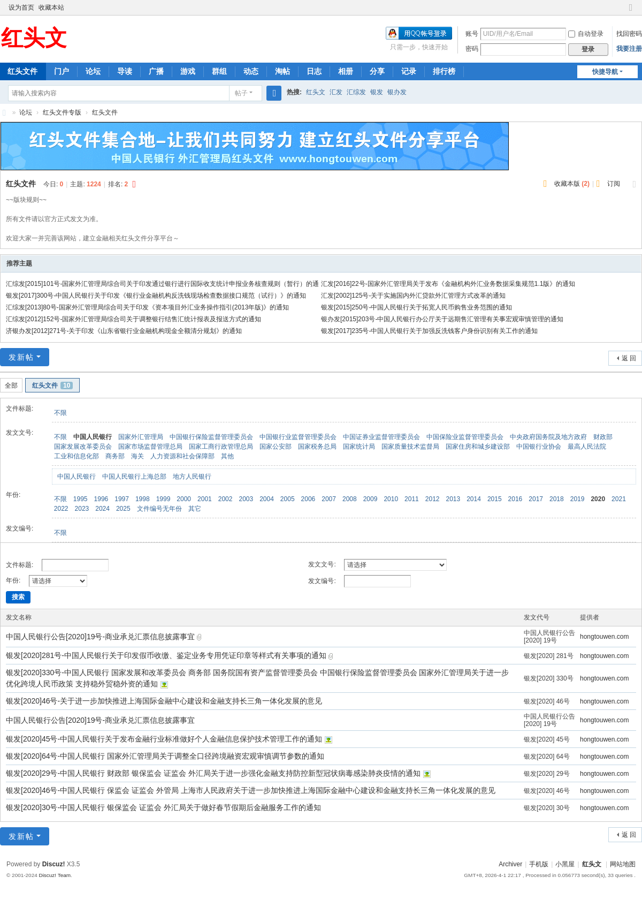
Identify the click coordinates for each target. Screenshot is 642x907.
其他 (227, 456)
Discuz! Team (55, 875)
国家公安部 (275, 446)
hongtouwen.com (604, 636)
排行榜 (444, 71)
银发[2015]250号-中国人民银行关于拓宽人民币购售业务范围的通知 (416, 307)
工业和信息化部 (76, 456)
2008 (349, 499)
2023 (82, 508)
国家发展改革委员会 (83, 446)
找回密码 (629, 33)
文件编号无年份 (159, 508)
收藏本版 (572, 183)
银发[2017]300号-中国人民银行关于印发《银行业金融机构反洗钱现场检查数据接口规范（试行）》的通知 (156, 295)
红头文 (315, 92)
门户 (61, 71)
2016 (515, 499)
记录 (408, 71)
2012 (432, 499)
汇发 (336, 92)
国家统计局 (359, 446)
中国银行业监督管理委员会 (298, 437)
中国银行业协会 (538, 446)
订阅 (613, 183)
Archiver (510, 864)
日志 (314, 71)
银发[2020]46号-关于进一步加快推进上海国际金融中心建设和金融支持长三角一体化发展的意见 (164, 701)
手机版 (538, 864)
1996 (101, 499)
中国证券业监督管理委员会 (381, 437)
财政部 (603, 437)
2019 (577, 499)
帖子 (241, 93)
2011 (411, 499)
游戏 (187, 71)
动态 (250, 71)
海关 (137, 456)
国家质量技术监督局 (410, 446)
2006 (308, 499)
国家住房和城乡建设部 (478, 446)
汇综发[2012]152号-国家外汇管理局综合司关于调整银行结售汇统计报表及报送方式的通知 (133, 319)
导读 (124, 71)
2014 (474, 499)
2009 (370, 499)
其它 (194, 508)
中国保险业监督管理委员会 (464, 437)
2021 (619, 499)
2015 (494, 499)
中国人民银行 (92, 437)
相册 (345, 71)
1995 (80, 499)
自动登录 (585, 33)
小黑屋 (565, 864)
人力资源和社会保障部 (182, 456)
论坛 (93, 71)
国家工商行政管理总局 (221, 446)
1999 (163, 499)
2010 (391, 499)
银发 (376, 92)
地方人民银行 (192, 476)
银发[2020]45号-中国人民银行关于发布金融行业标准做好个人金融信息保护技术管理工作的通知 (165, 739)
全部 (11, 385)
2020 (598, 499)
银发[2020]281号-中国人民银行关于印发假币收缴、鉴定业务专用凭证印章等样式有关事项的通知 (167, 655)
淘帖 (282, 71)
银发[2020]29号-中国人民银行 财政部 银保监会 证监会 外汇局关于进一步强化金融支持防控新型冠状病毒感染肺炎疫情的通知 (214, 773)
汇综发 (356, 92)
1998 (142, 499)
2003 (246, 499)
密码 (471, 48)
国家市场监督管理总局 (150, 446)
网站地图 (623, 864)
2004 (266, 499)
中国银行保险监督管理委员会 (211, 437)
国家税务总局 (317, 446)
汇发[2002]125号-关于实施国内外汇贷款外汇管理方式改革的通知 (413, 295)
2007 (329, 499)
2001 (204, 499)
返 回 (629, 358)
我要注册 (629, 48)
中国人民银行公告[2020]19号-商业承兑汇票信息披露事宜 (101, 636)
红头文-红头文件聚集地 (4, 112)
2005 (287, 499)
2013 (453, 499)
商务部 (115, 456)
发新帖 (21, 357)
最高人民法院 (587, 446)
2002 (225, 499)
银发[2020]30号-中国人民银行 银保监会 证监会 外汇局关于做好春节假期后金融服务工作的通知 (163, 807)
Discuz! (53, 864)
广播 (156, 71)
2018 (556, 499)
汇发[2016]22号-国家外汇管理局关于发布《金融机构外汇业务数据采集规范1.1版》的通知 (448, 284)
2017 (536, 499)
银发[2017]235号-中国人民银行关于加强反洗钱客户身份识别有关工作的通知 (429, 331)
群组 (219, 71)
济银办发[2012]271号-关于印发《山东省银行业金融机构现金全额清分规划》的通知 (124, 331)
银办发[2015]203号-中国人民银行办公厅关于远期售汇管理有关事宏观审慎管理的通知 (442, 319)
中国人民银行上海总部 (134, 476)
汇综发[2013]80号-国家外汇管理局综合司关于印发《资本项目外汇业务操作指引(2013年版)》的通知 (147, 307)
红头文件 (105, 112)
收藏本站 (51, 7)
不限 (60, 413)
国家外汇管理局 (140, 437)
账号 (471, 33)
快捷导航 (605, 71)
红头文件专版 (62, 112)
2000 (184, 499)
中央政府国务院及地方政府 (548, 437)
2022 (61, 508)
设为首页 (21, 7)
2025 (123, 508)
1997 (121, 499)
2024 (102, 508)
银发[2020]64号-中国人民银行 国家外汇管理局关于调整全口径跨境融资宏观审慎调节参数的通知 (165, 756)
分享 (377, 71)
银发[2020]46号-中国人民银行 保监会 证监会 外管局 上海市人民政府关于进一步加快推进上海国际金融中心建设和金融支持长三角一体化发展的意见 (250, 790)
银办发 (397, 92)
